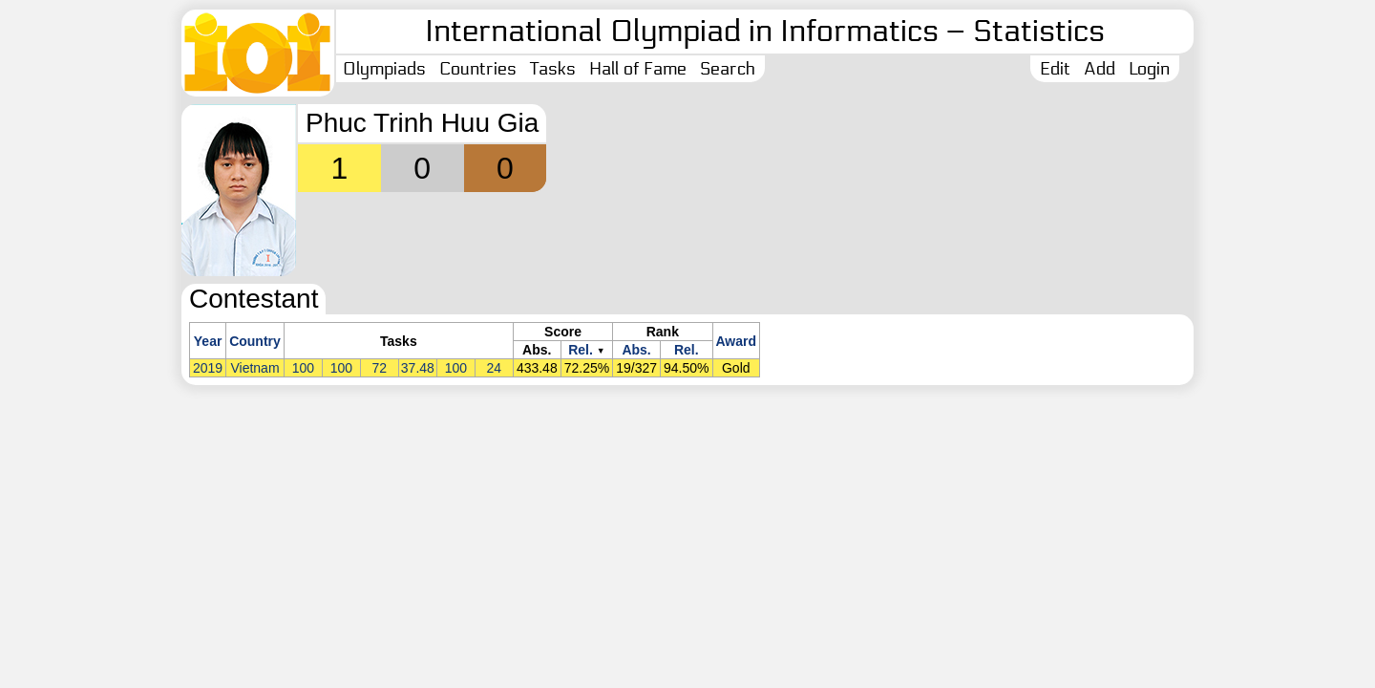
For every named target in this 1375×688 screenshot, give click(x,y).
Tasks (553, 68)
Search (727, 68)
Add (1099, 68)
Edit (1055, 68)
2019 (207, 368)
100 (303, 368)
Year (208, 341)
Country (255, 341)
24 (494, 368)
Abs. (636, 349)
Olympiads (384, 68)
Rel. (580, 349)
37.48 (417, 368)
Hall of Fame (638, 68)
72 (380, 368)
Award (736, 341)
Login (1149, 68)
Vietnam (254, 368)
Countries (478, 68)
